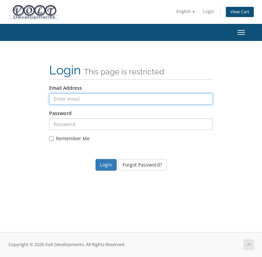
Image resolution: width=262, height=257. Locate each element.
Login (208, 11)
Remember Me (69, 138)
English (185, 11)
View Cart (239, 12)
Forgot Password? (142, 164)
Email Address (65, 88)
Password (60, 113)
